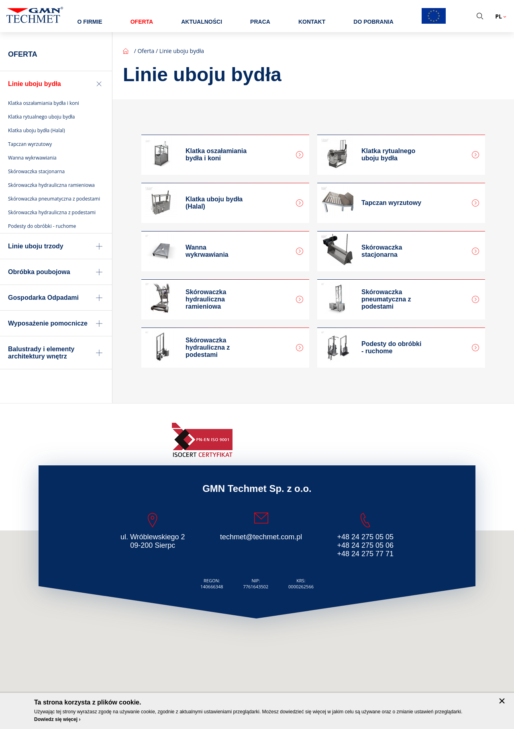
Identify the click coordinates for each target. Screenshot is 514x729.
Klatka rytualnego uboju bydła (388, 154)
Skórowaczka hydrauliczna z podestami (208, 347)
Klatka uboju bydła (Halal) (214, 203)
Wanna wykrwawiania (207, 251)
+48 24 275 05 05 (365, 537)
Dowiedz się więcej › (57, 719)
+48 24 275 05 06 (365, 545)
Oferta (145, 51)
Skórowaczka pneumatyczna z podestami (386, 299)
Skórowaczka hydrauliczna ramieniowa (206, 299)
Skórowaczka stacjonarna (381, 251)
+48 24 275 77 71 (365, 554)
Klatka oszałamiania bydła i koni (216, 154)
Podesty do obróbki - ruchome (391, 347)
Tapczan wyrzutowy (391, 202)
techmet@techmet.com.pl (261, 537)
